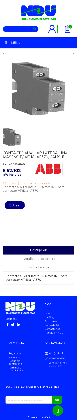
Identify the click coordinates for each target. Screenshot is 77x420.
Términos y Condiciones (16, 369)
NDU (47, 417)
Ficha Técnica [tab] (39, 267)
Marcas (48, 313)
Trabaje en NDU (53, 332)
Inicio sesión (15, 357)
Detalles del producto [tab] (39, 259)
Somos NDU (51, 325)
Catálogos (50, 317)
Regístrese (15, 353)
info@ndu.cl (55, 353)
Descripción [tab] (38, 250)
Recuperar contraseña (15, 362)
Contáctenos (52, 328)
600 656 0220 (57, 358)
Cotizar (15, 205)
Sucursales (50, 321)
